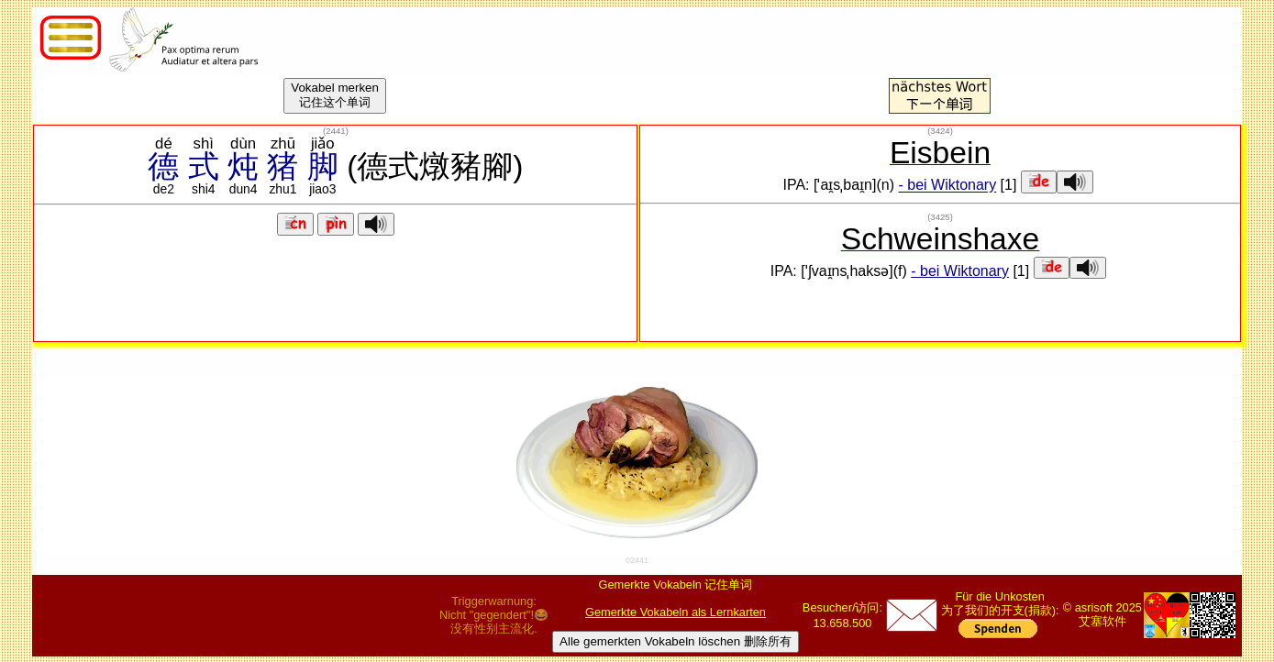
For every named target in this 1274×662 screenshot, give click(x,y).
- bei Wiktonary (947, 185)
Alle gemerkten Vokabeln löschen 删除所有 (675, 641)
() (336, 131)
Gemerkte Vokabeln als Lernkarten (675, 612)
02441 (637, 560)
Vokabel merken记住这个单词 (335, 95)
